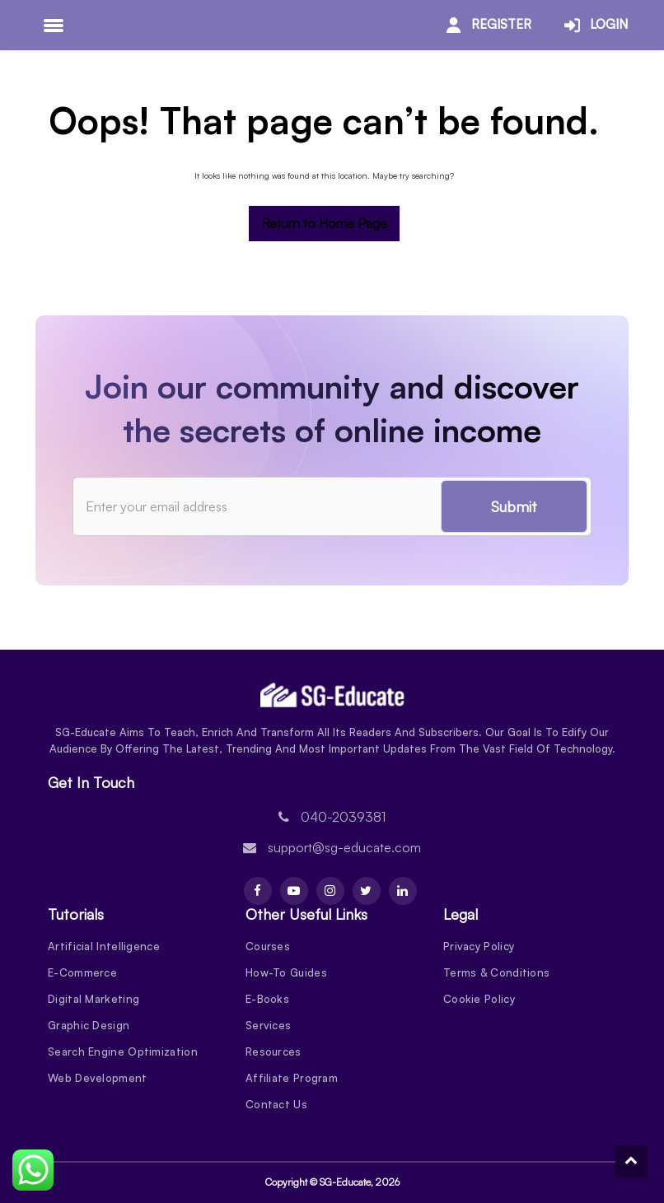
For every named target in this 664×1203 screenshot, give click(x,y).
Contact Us (276, 1104)
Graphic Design (88, 1025)
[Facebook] (258, 891)
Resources (273, 1051)
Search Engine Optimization (123, 1051)
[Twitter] (367, 891)
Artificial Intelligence (104, 946)
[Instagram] (330, 891)
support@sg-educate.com (344, 847)
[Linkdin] (403, 891)
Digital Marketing (93, 998)
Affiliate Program (291, 1077)
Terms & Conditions (496, 972)
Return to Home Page (324, 223)
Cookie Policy (479, 998)
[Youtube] (294, 891)
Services (268, 1025)
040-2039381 (343, 817)
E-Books (267, 998)
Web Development (97, 1077)
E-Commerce (82, 972)
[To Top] (631, 1161)
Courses (267, 946)
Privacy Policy (478, 946)
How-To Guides (286, 972)
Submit (514, 506)
